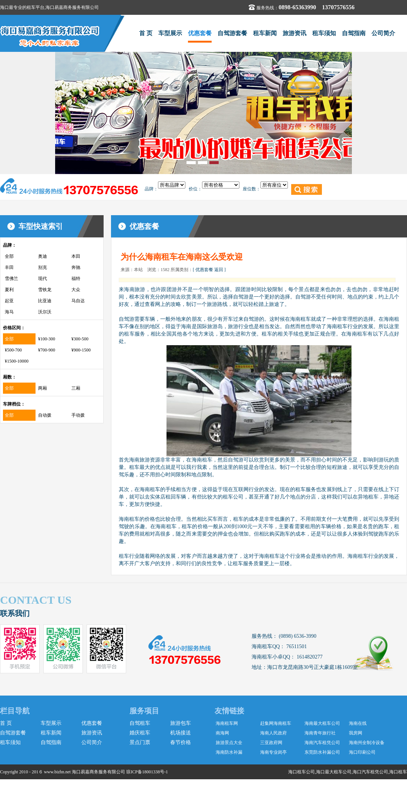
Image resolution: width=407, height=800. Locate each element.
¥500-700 (13, 350)
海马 (9, 311)
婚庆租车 (140, 733)
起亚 (9, 300)
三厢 (75, 388)
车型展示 (170, 33)
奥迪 (42, 256)
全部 (9, 256)
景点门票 (140, 742)
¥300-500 (79, 338)
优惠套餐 (200, 33)
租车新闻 (265, 33)
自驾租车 (140, 723)
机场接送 (180, 733)
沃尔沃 (44, 311)
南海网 (222, 733)
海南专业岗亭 (273, 752)
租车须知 (324, 33)
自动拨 (44, 415)
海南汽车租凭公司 (322, 742)
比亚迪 (44, 300)
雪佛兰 (11, 278)
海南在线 (358, 723)
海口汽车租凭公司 (370, 771)
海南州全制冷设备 (366, 742)
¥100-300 (46, 338)
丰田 (9, 267)
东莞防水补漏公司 (322, 752)
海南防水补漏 (229, 752)
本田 (75, 256)
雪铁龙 (44, 289)
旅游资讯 (294, 33)
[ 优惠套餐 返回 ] (209, 269)
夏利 (9, 289)
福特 (75, 278)
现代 (42, 278)
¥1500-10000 (16, 361)
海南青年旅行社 (320, 733)
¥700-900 (46, 350)
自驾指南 (354, 33)
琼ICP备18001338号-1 (147, 771)
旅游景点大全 (229, 742)
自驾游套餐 (232, 33)
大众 (75, 289)
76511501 (296, 646)
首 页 (145, 33)
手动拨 (78, 415)
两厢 (42, 388)
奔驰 (75, 267)
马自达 (78, 300)
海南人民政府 (273, 733)
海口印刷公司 (362, 752)
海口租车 (398, 771)
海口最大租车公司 (334, 771)
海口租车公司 (301, 771)
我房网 (355, 733)
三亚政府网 (271, 742)
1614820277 (309, 657)
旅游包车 (180, 723)
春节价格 (180, 742)
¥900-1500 (81, 350)
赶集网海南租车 (275, 723)
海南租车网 (227, 723)
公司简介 (383, 33)
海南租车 (202, 460)
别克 (42, 267)
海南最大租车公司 (322, 723)
